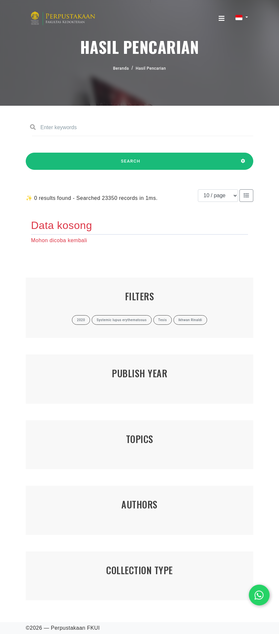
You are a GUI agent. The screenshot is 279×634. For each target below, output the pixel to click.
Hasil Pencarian (151, 68)
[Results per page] (218, 195)
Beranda (121, 68)
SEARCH (130, 164)
